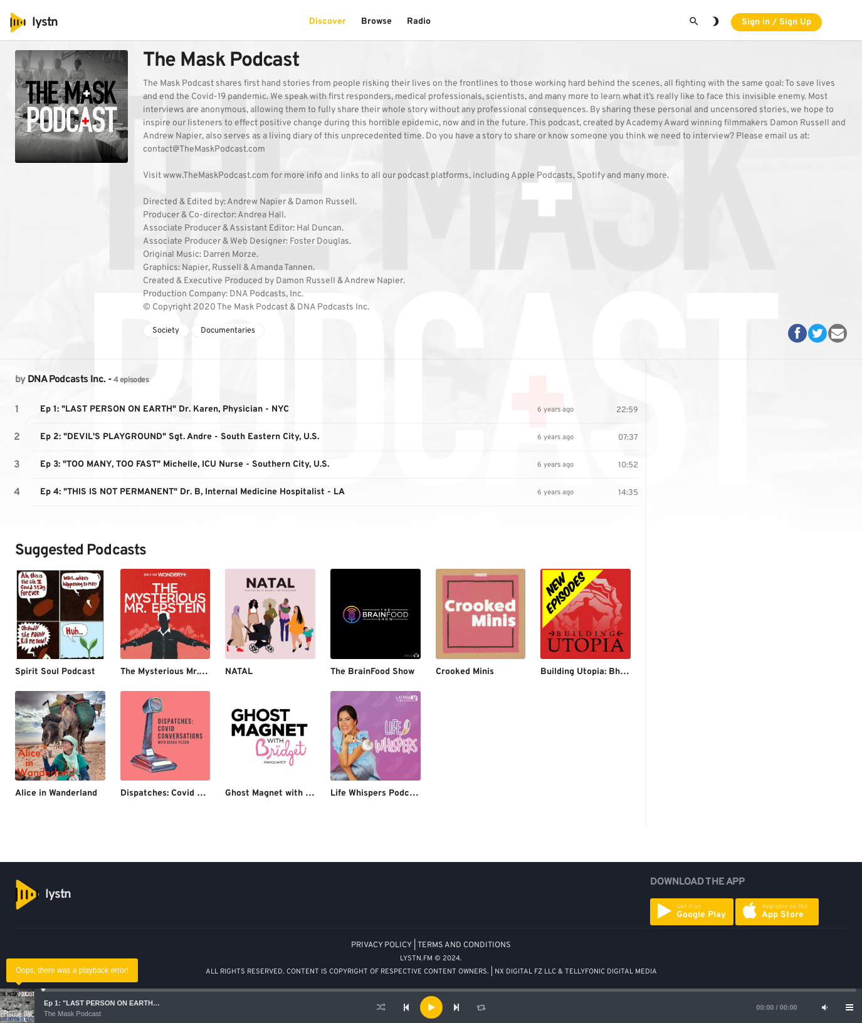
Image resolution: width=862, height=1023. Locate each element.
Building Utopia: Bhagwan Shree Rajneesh (627, 672)
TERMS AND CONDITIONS (464, 945)
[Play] (431, 1007)
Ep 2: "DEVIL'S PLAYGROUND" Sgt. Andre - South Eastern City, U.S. (179, 437)
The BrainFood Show (372, 672)
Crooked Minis (465, 672)
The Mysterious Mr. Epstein (176, 672)
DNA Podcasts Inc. (66, 379)
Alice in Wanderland (56, 793)
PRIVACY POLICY (381, 945)
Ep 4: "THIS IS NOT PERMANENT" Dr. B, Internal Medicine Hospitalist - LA (192, 492)
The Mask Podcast (72, 1013)
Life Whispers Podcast (376, 793)
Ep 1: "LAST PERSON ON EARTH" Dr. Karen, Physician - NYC (145, 1003)
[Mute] (824, 1007)
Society (165, 331)
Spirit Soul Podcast (55, 672)
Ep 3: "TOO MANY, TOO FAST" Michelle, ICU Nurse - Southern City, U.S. (184, 464)
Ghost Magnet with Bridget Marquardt (303, 793)
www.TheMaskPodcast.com (216, 175)
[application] (431, 1007)
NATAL (239, 672)
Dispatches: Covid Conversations (188, 793)
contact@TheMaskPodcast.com (204, 149)
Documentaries (228, 331)
